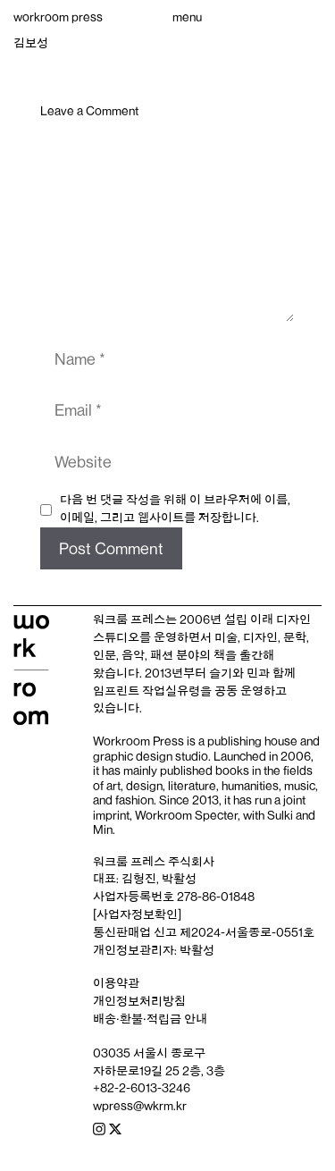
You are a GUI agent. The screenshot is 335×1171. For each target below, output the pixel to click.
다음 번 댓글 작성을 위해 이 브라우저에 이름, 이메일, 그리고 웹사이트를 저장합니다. (175, 508)
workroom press (58, 17)
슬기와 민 (233, 673)
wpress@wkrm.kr (140, 1105)
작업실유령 (171, 691)
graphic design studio (150, 756)
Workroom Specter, (187, 815)
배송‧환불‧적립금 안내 (150, 1019)
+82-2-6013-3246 (141, 1088)
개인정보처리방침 (139, 1001)
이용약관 (116, 983)
